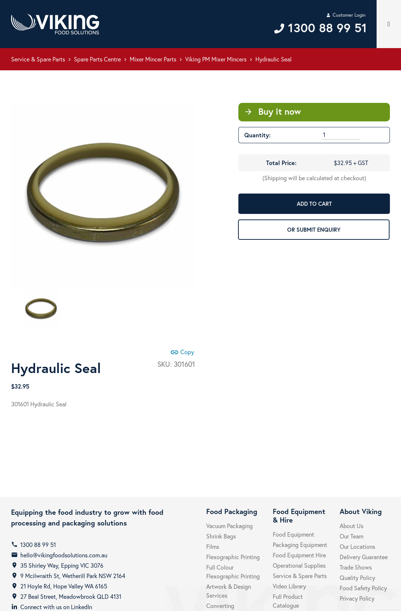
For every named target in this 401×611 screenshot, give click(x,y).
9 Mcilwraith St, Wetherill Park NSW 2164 (72, 576)
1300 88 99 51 (38, 544)
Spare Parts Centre (97, 59)
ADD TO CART (314, 203)
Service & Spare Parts (38, 59)
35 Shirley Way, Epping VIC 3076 (61, 565)
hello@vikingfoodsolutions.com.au (63, 555)
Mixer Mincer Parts (153, 59)
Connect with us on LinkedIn (56, 607)
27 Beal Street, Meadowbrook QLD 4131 (70, 596)
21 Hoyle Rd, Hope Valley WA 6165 (63, 586)
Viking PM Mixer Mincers (216, 59)
